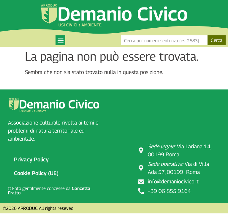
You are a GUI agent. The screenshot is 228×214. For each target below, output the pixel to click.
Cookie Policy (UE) (36, 173)
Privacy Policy (31, 159)
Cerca (216, 40)
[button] (60, 40)
